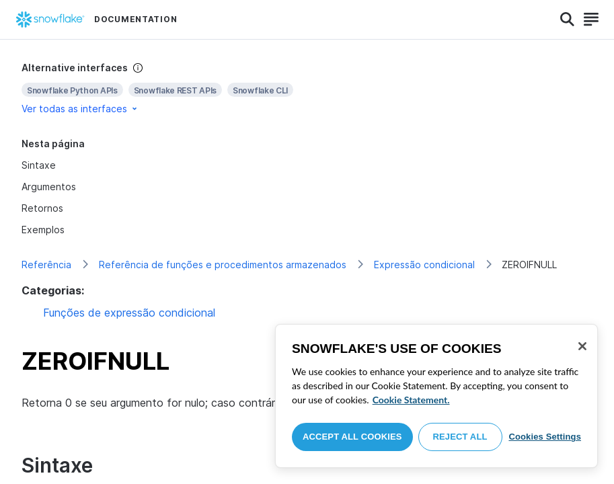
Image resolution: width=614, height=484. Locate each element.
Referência (46, 264)
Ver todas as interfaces (80, 108)
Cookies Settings (544, 437)
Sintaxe (39, 165)
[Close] (582, 346)
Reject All (460, 437)
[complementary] (307, 88)
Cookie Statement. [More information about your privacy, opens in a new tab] (411, 399)
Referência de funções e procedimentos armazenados (222, 264)
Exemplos (43, 229)
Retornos (42, 208)
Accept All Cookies (352, 437)
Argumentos (49, 186)
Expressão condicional (424, 264)
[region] (436, 396)
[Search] (567, 19)
